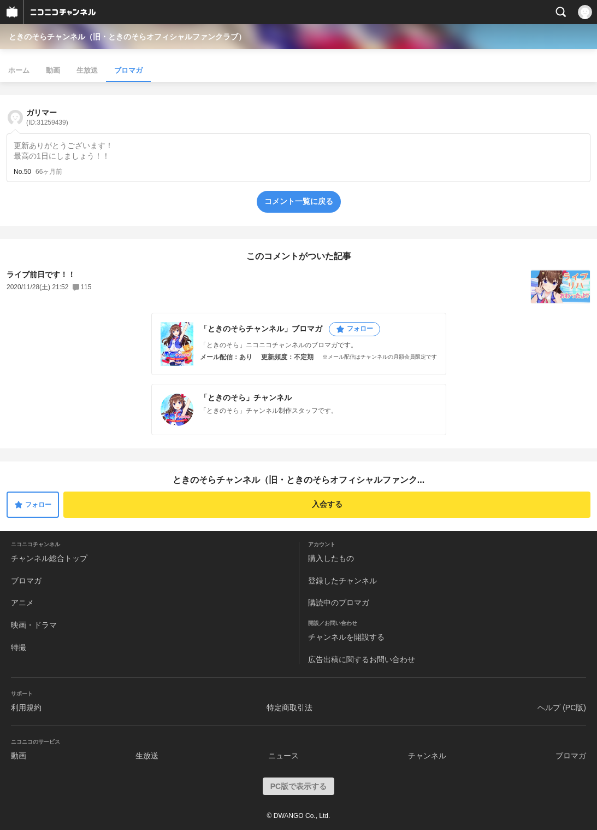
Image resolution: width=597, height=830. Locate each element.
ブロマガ (128, 70)
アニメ (22, 602)
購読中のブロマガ (338, 602)
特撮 (18, 647)
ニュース (283, 755)
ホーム (18, 70)
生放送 (87, 70)
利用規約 (26, 707)
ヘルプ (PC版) (561, 707)
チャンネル (427, 755)
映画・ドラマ (34, 625)
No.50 (22, 171)
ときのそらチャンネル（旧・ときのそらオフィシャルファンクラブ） (127, 36)
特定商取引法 (289, 707)
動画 (53, 70)
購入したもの (331, 558)
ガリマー (47, 117)
